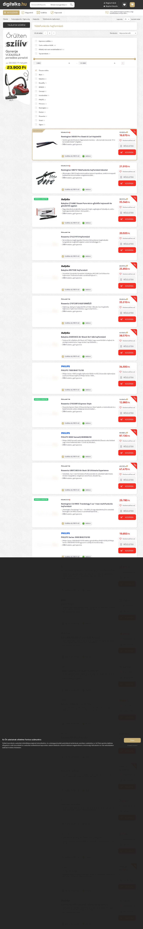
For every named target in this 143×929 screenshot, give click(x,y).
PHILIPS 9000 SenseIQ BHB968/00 (76, 345)
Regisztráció (111, 2)
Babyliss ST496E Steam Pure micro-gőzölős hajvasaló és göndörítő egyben (86, 113)
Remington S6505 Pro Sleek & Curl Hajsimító (81, 45)
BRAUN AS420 (67, 512)
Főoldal (5, 19)
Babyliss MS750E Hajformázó (74, 178)
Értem (132, 740)
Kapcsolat (56, 12)
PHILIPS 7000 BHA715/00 (72, 279)
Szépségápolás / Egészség (20, 19)
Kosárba (129, 61)
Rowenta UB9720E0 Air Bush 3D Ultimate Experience (85, 379)
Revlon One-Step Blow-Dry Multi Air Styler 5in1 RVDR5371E (88, 479)
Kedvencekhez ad (127, 49)
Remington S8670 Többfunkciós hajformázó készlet (84, 78)
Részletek (128, 54)
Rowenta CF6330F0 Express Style (76, 312)
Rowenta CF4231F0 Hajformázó (75, 145)
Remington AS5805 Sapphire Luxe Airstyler (80, 546)
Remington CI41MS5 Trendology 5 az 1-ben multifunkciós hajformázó (87, 414)
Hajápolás (36, 19)
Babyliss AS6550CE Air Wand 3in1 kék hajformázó (83, 245)
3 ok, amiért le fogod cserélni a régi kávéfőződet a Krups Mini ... (121, 12)
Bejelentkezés (112, 6)
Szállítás (42, 12)
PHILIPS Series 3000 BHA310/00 (75, 446)
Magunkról (27, 12)
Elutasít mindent (132, 745)
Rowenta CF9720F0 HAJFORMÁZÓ (76, 212)
